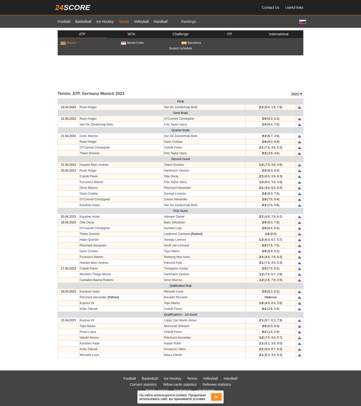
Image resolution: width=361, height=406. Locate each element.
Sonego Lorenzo (175, 193)
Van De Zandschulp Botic (181, 107)
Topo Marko (172, 251)
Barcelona (191, 43)
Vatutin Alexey (89, 337)
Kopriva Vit (87, 303)
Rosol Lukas (88, 332)
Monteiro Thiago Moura (95, 274)
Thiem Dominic (90, 153)
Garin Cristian (173, 142)
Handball (160, 22)
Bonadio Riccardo (176, 297)
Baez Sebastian (174, 222)
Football (64, 22)
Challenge (180, 34)
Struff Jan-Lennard (176, 245)
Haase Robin (172, 343)
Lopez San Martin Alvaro (180, 320)
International (278, 34)
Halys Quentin (89, 239)
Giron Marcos (89, 136)
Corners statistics (143, 384)
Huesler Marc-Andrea (94, 165)
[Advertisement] (180, 73)
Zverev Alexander (175, 199)
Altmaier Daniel (174, 216)
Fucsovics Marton (91, 182)
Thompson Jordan (176, 268)
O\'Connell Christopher (179, 118)
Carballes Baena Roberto (97, 280)
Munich (68, 43)
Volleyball (141, 22)
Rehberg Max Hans (177, 257)
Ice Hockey (105, 22)
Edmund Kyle (173, 262)
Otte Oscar (171, 176)
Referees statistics (217, 384)
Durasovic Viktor (175, 349)
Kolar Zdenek (89, 309)
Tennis (124, 22)
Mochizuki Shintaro (176, 326)
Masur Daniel (173, 355)
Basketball (83, 22)
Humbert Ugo (173, 228)
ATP (82, 34)
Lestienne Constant (177, 234)
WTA (131, 34)
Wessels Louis (173, 291)
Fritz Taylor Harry (175, 124)
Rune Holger (88, 107)
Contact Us (270, 8)
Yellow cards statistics (180, 384)
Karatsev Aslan (90, 205)
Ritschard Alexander (177, 188)
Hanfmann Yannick (176, 170)
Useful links (294, 8)
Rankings (188, 22)
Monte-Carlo (132, 43)
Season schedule (180, 48)
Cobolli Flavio (173, 147)
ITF (229, 34)
